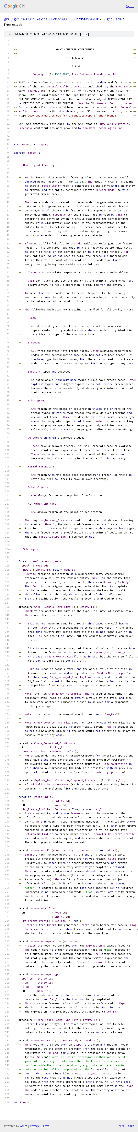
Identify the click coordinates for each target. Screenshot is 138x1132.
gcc (16, 19)
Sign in (130, 6)
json (131, 1125)
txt (121, 1125)
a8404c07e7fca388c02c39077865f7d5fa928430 (61, 19)
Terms (45, 1126)
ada (119, 19)
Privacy (34, 1126)
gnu (7, 19)
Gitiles (24, 1126)
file (84, 34)
